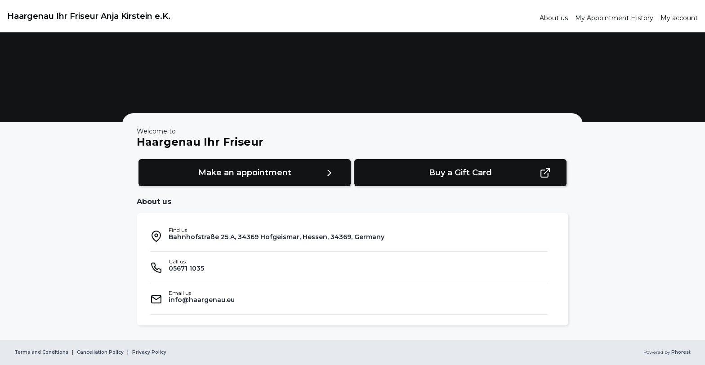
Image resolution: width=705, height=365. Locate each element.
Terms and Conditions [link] (41, 352)
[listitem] (349, 236)
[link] (269, 16)
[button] (244, 172)
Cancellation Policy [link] (100, 352)
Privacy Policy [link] (149, 352)
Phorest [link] (680, 352)
